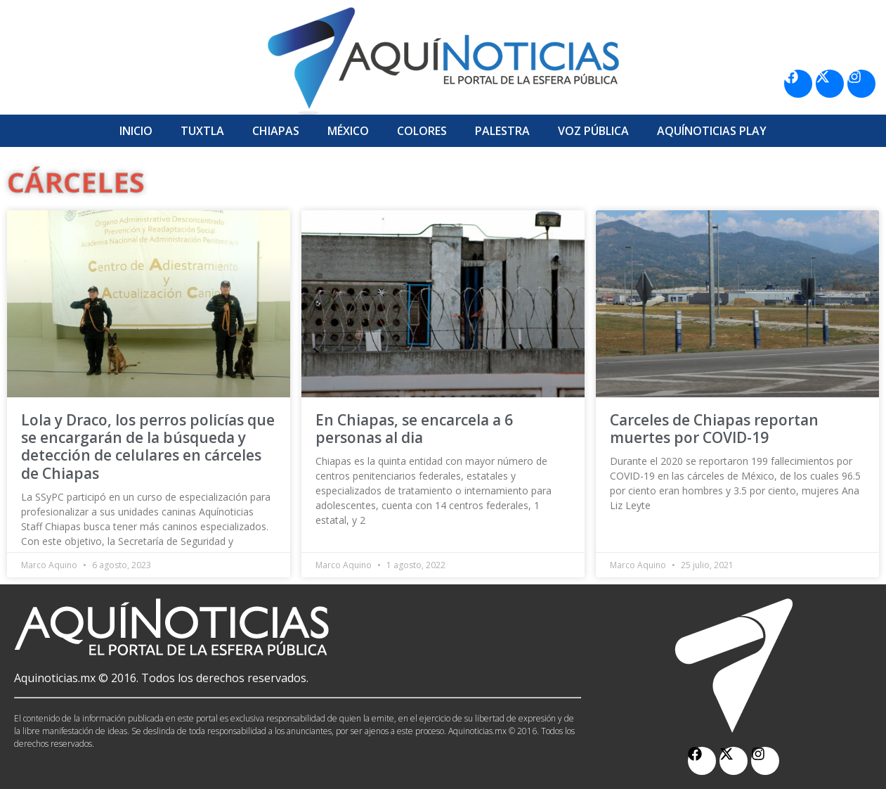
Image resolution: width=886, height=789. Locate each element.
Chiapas (275, 131)
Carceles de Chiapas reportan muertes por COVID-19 (714, 428)
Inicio (135, 131)
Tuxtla (202, 131)
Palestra (502, 131)
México (348, 131)
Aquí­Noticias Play (712, 131)
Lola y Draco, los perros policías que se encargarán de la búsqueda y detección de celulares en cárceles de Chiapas (148, 446)
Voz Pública (593, 131)
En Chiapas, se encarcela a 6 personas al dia (414, 428)
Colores (422, 131)
